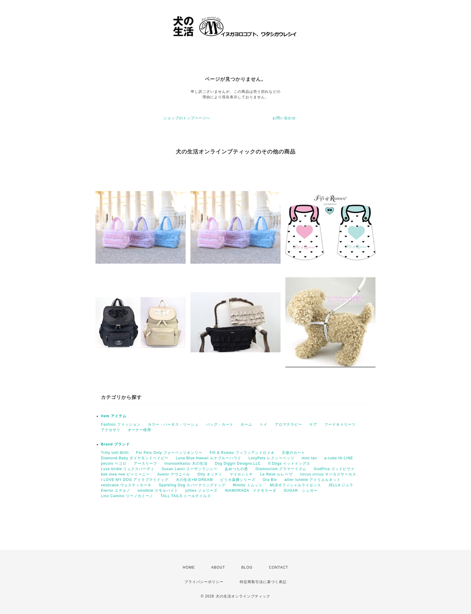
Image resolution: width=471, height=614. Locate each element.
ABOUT (218, 567)
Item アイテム (113, 416)
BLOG (247, 567)
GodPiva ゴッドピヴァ (334, 469)
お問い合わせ (284, 118)
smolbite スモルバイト (158, 490)
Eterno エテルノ (115, 490)
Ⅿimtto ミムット (247, 485)
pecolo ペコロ (113, 463)
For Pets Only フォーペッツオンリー (169, 453)
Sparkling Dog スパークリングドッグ (192, 485)
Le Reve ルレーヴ (276, 474)
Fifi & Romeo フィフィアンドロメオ (242, 453)
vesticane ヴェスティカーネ (126, 485)
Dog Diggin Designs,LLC (238, 463)
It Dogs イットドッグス (289, 463)
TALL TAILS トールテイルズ (185, 496)
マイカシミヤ (241, 474)
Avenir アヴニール (173, 474)
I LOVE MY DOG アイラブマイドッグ (135, 480)
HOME (189, 567)
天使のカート (293, 453)
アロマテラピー (288, 424)
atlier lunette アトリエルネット (312, 480)
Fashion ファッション (121, 424)
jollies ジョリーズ (201, 490)
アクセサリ (110, 430)
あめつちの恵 (236, 469)
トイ (263, 424)
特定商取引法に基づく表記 (263, 582)
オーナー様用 (139, 430)
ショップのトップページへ (186, 118)
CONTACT (278, 567)
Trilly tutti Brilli (115, 453)
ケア (313, 424)
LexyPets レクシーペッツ (271, 458)
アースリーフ (145, 463)
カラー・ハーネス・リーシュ (173, 424)
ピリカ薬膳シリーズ (237, 480)
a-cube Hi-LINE (338, 458)
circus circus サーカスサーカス (328, 474)
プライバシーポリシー (203, 582)
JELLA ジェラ (340, 485)
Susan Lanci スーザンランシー (189, 469)
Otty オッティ (209, 474)
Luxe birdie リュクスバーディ (127, 469)
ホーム (246, 424)
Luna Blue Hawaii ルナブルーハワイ (208, 458)
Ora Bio (270, 480)
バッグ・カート (219, 424)
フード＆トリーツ (340, 424)
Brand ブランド (115, 444)
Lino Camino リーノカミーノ (127, 496)
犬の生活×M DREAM (194, 480)
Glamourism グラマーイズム (280, 469)
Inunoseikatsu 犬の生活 (185, 463)
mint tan (309, 458)
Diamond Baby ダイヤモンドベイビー (135, 458)
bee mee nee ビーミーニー (125, 474)
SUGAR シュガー (301, 490)
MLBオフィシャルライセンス (295, 485)
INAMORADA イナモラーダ (250, 490)
